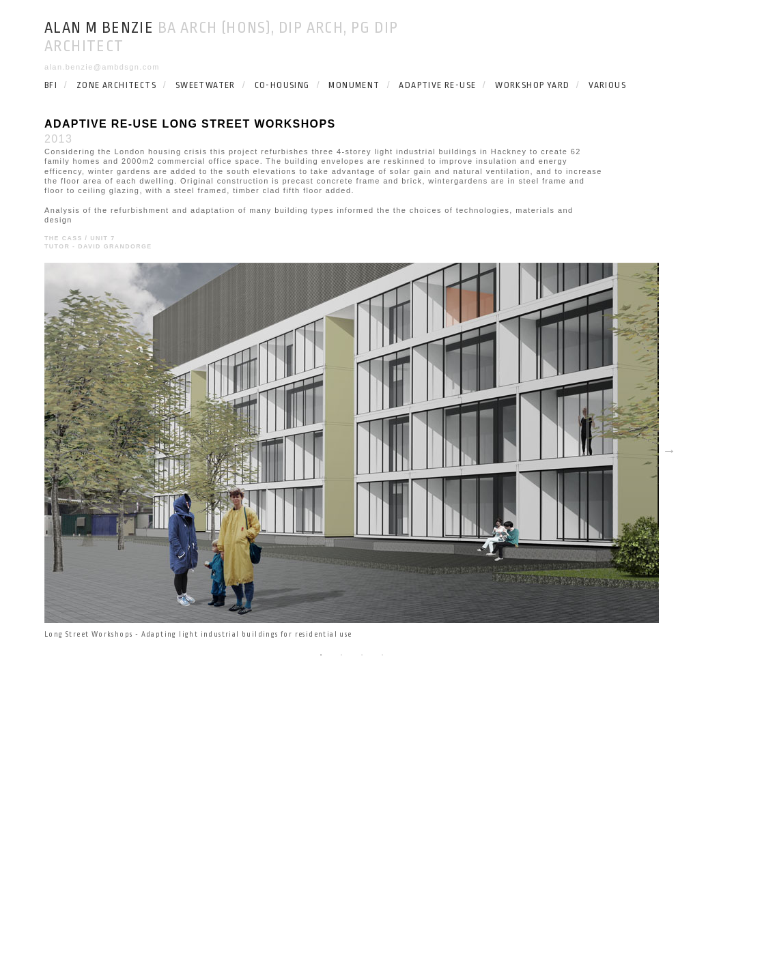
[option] (351, 451)
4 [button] (382, 655)
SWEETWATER (205, 85)
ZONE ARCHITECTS (116, 85)
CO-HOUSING (282, 85)
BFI (50, 85)
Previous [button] (34, 450)
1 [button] (321, 655)
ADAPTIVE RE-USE (437, 85)
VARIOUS (607, 85)
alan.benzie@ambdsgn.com (102, 67)
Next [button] (669, 450)
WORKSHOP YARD (532, 85)
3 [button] (362, 655)
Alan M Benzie (99, 28)
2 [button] (341, 655)
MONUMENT (354, 85)
